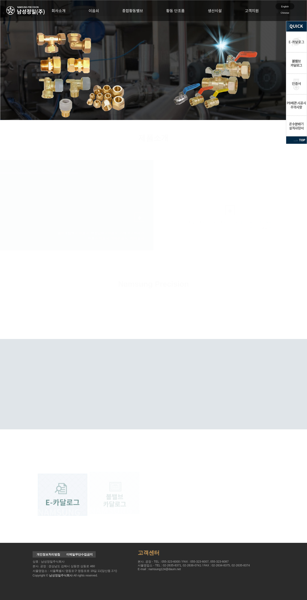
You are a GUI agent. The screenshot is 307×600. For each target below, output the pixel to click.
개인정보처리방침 (48, 554)
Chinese (285, 13)
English (285, 6)
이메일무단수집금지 (79, 554)
